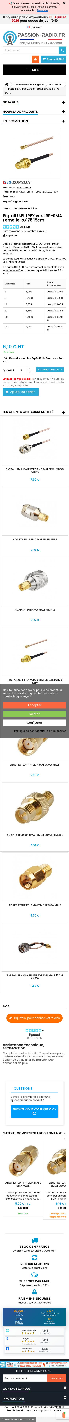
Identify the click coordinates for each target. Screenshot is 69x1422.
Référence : (10, 191)
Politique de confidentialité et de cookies (40, 731)
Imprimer (12, 235)
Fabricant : (9, 187)
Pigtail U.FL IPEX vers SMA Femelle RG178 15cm (35, 681)
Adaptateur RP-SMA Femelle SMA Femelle (35, 835)
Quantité (8, 370)
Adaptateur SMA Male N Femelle (35, 539)
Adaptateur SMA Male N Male (35, 609)
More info (42, 10)
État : (6, 196)
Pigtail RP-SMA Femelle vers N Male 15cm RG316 (35, 977)
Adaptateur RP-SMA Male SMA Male (34, 765)
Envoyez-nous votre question (34, 1111)
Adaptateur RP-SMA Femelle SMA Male (35, 905)
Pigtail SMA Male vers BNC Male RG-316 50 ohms (35, 470)
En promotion (15, 121)
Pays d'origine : (12, 201)
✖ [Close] (64, 3)
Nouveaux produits (20, 111)
